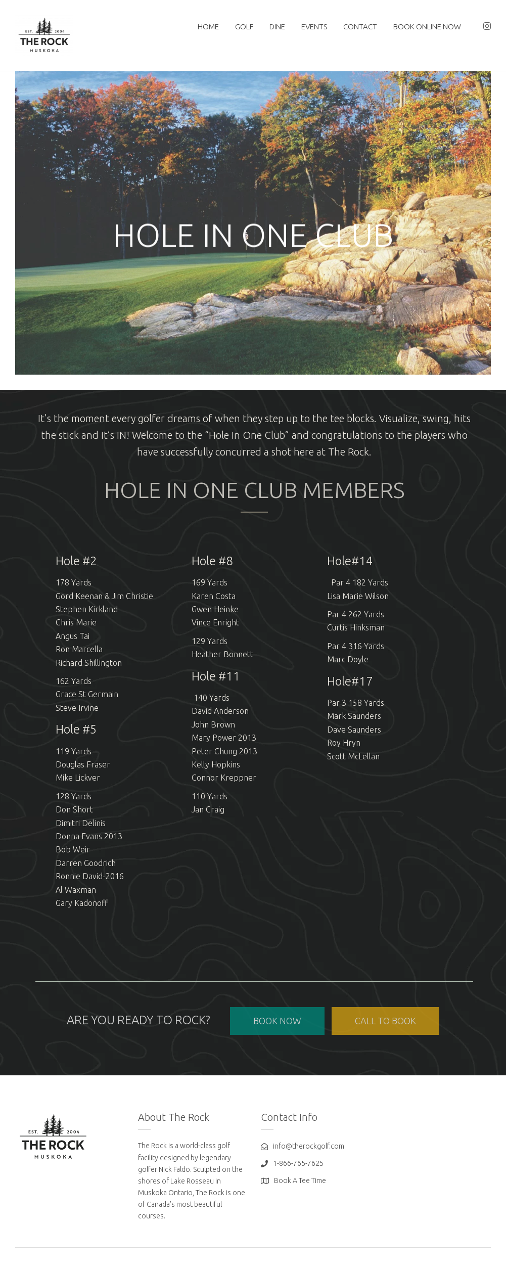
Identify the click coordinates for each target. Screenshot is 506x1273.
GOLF (244, 26)
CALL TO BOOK (385, 1021)
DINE (277, 26)
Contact (360, 26)
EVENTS (314, 26)
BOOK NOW (277, 1021)
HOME (208, 26)
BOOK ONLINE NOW (427, 26)
